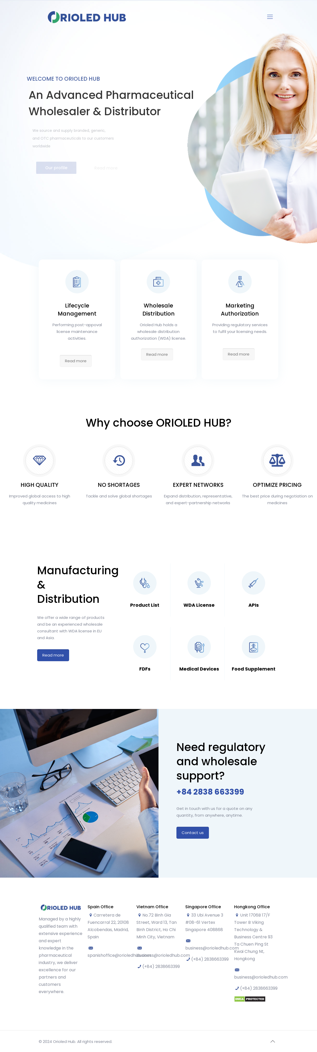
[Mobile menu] (270, 16)
